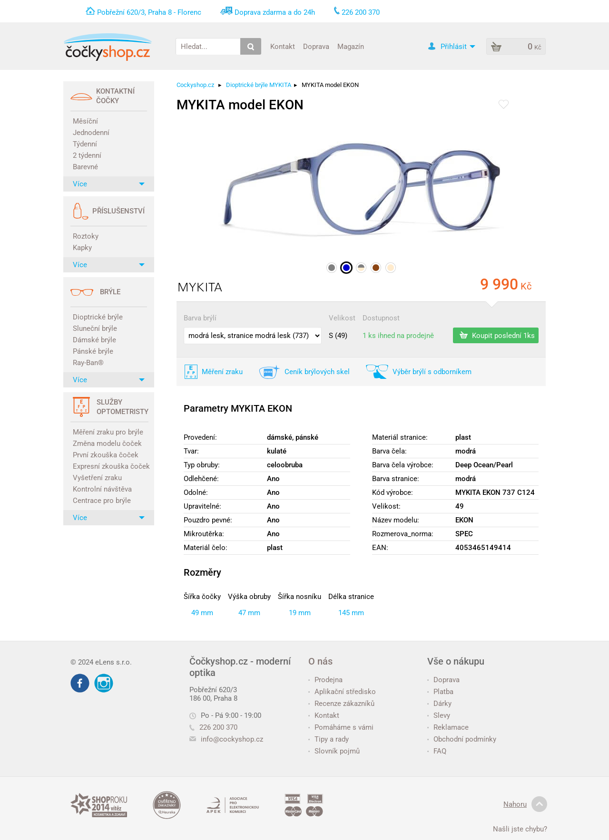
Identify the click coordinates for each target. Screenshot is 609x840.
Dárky (439, 703)
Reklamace (448, 727)
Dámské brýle (94, 340)
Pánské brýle (93, 351)
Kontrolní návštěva (102, 489)
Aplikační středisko (342, 691)
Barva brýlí (200, 318)
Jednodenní (91, 132)
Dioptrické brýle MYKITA (258, 84)
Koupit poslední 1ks (497, 335)
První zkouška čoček (105, 455)
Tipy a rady (328, 739)
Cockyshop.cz (195, 84)
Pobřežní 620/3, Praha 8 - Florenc (149, 12)
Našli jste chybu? (520, 829)
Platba (440, 691)
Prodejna (325, 680)
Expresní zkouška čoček (110, 466)
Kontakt (282, 46)
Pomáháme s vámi (340, 727)
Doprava (316, 46)
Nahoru (525, 804)
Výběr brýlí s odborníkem (432, 371)
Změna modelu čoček (107, 443)
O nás (320, 661)
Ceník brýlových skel (317, 371)
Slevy (438, 715)
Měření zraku (222, 371)
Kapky (82, 247)
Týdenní (85, 144)
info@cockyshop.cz (232, 739)
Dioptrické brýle (98, 317)
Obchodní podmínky (461, 739)
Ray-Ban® (88, 362)
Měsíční (85, 121)
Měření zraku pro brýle (108, 432)
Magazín (350, 46)
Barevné (85, 167)
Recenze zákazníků (341, 703)
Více (109, 184)
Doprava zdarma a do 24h (275, 12)
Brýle (110, 292)
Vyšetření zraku (97, 477)
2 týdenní (87, 155)
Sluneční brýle (95, 328)
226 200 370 (213, 727)
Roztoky (85, 236)
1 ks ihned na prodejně (398, 335)
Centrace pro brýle (102, 500)
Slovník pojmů (334, 751)
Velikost (342, 318)
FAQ (436, 751)
